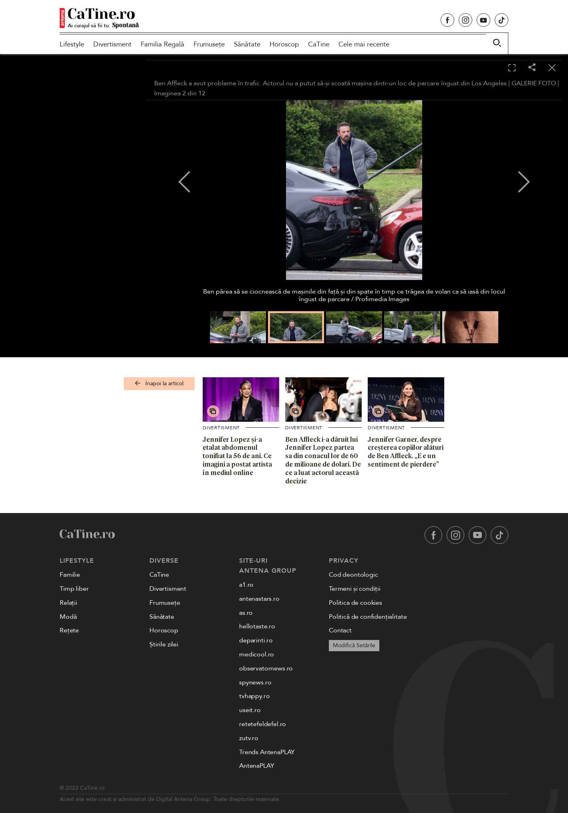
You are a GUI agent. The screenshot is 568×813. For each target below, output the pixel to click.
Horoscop (284, 44)
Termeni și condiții (355, 588)
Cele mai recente (363, 44)
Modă (68, 616)
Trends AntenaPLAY (267, 752)
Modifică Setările (354, 645)
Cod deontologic (353, 574)
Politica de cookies (355, 602)
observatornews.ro (266, 668)
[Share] (532, 67)
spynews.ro (255, 682)
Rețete (69, 630)
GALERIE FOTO (534, 83)
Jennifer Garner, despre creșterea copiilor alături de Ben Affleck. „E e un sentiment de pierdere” (405, 451)
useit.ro (250, 710)
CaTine (318, 44)
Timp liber (74, 588)
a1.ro (246, 584)
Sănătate (247, 44)
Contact (340, 630)
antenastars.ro (259, 598)
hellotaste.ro (257, 626)
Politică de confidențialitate (368, 616)
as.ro (246, 612)
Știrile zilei (163, 644)
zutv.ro (248, 738)
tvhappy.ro (254, 696)
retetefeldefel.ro (262, 724)
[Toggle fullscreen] (512, 68)
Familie (70, 574)
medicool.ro (256, 654)
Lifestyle (72, 44)
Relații (68, 602)
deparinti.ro (256, 640)
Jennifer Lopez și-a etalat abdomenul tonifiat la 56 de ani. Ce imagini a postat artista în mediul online (237, 456)
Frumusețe (209, 44)
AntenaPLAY (256, 765)
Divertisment (112, 44)
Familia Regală (162, 44)
